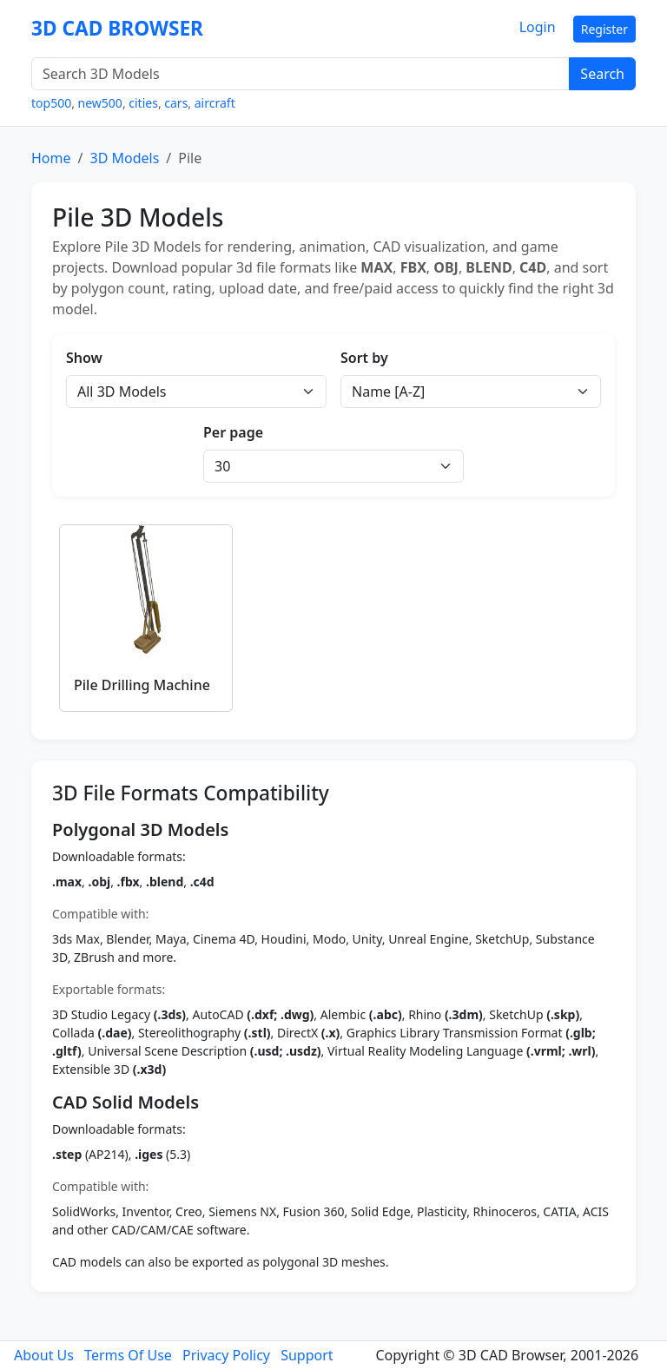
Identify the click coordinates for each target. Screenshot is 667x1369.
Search (602, 73)
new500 (100, 103)
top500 (51, 103)
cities (143, 103)
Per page (233, 432)
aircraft (215, 103)
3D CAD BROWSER (117, 28)
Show (84, 357)
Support (307, 1355)
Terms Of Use (128, 1355)
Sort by (364, 357)
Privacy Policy (226, 1355)
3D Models (124, 158)
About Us (44, 1355)
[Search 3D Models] (300, 73)
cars (176, 103)
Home (51, 158)
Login (537, 26)
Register (604, 29)
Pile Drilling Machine (142, 684)
